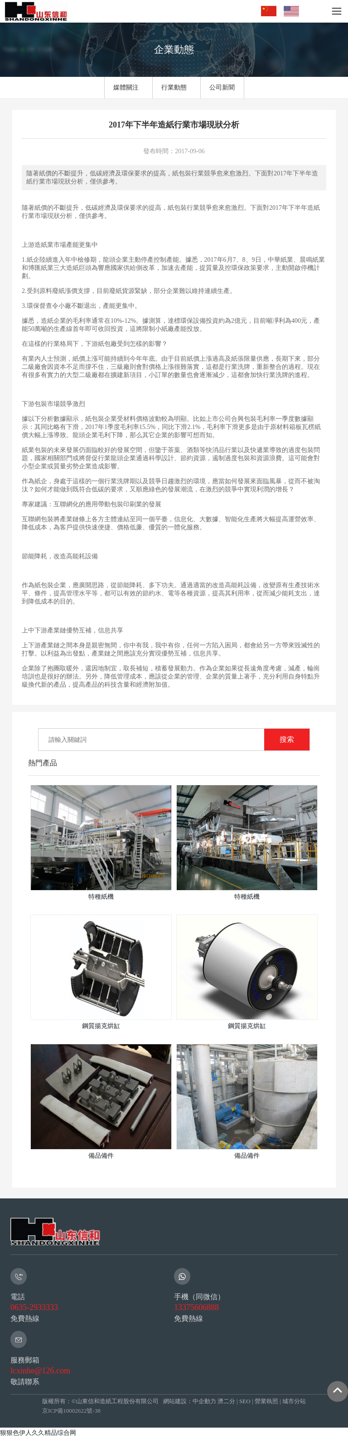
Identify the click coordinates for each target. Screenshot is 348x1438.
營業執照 (266, 1401)
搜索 (287, 739)
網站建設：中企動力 (189, 1401)
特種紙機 (101, 896)
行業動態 (174, 87)
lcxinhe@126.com (40, 1370)
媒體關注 (126, 87)
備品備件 (101, 1155)
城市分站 (294, 1401)
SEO (245, 1401)
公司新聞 (222, 87)
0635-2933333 (34, 1307)
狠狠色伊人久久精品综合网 (38, 1432)
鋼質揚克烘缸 (101, 1026)
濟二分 (226, 1401)
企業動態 (174, 49)
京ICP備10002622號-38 (71, 1410)
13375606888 (196, 1307)
